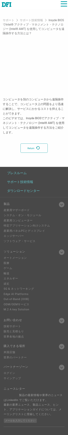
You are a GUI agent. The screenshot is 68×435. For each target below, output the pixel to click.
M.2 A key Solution (16, 309)
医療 (6, 263)
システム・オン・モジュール (22, 215)
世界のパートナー (15, 357)
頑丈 (6, 283)
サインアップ (12, 378)
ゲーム (8, 268)
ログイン (9, 373)
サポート (8, 20)
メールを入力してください (20, 420)
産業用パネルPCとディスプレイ (24, 230)
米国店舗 (9, 352)
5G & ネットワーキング (19, 288)
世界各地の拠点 (14, 336)
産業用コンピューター (18, 220)
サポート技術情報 (31, 20)
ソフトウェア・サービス (20, 241)
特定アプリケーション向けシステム (27, 225)
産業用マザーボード (17, 210)
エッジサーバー (14, 236)
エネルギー (11, 278)
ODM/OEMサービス (16, 304)
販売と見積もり (14, 331)
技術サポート (12, 326)
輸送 (6, 273)
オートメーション (15, 257)
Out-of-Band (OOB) (16, 299)
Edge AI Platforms (16, 294)
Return (34, 148)
